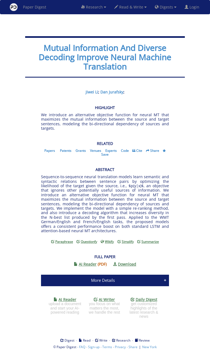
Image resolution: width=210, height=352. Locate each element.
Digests (165, 7)
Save (105, 154)
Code (125, 150)
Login (193, 7)
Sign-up (94, 347)
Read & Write (130, 7)
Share (154, 150)
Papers (49, 150)
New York (149, 347)
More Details (103, 280)
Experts (111, 150)
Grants (80, 150)
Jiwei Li (92, 92)
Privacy (120, 347)
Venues (95, 150)
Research (93, 7)
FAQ (82, 347)
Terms (107, 347)
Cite (139, 150)
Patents (65, 150)
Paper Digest (28, 7)
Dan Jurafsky (111, 92)
